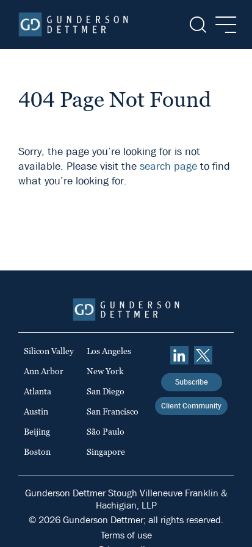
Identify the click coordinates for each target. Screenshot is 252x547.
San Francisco (113, 411)
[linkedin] (179, 355)
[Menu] (222, 24)
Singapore (106, 452)
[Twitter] (203, 355)
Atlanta (37, 391)
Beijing (37, 432)
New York (105, 371)
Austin (36, 411)
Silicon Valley (49, 351)
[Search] (196, 24)
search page (168, 166)
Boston (37, 452)
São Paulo (105, 432)
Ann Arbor (43, 371)
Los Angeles (109, 351)
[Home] (73, 24)
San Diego (105, 391)
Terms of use (126, 535)
